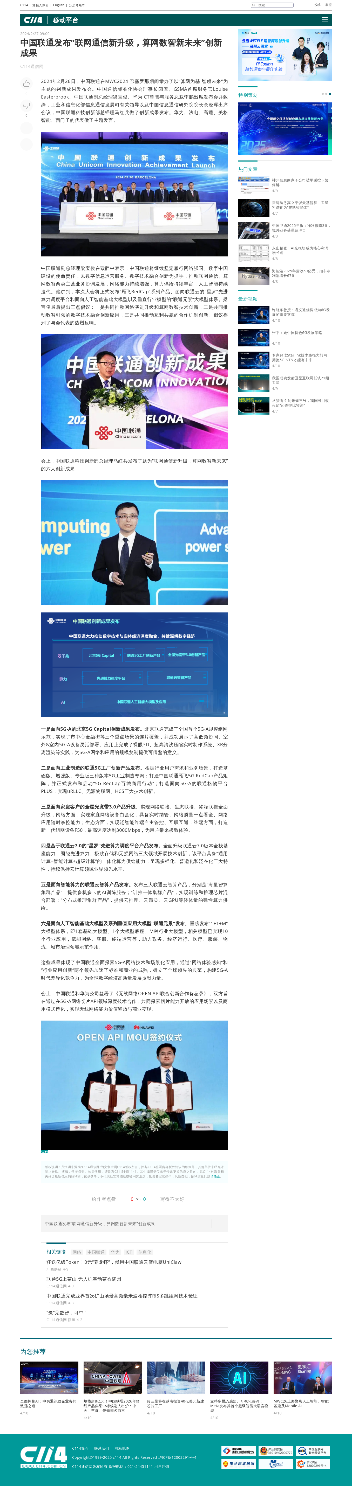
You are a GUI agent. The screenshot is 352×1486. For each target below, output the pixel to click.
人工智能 (208, 284)
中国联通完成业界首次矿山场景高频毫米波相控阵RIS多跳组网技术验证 (122, 1296)
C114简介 (80, 1448)
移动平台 (65, 20)
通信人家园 (40, 5)
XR (220, 744)
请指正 (215, 1176)
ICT (146, 97)
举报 (328, 5)
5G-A (66, 729)
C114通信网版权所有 (89, 1466)
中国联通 (90, 81)
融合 (154, 276)
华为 (138, 97)
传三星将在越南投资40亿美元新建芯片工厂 (175, 1403)
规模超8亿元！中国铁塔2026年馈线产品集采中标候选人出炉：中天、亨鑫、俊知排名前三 (112, 1406)
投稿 (317, 5)
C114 (24, 5)
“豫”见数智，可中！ (67, 1312)
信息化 (73, 104)
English (58, 5)
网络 (189, 268)
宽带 (104, 807)
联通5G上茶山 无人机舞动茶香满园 (83, 1279)
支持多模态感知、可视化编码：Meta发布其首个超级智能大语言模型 (239, 1406)
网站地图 (122, 1448)
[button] (323, 94)
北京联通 (154, 729)
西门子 (63, 120)
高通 (208, 112)
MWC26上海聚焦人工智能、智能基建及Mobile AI (301, 1403)
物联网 (103, 791)
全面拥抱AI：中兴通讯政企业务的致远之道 (48, 1403)
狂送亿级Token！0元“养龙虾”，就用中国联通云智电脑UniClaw (113, 1262)
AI (104, 892)
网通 (208, 276)
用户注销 (161, 1466)
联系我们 (101, 1448)
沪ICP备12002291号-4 (177, 1457)
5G (89, 729)
